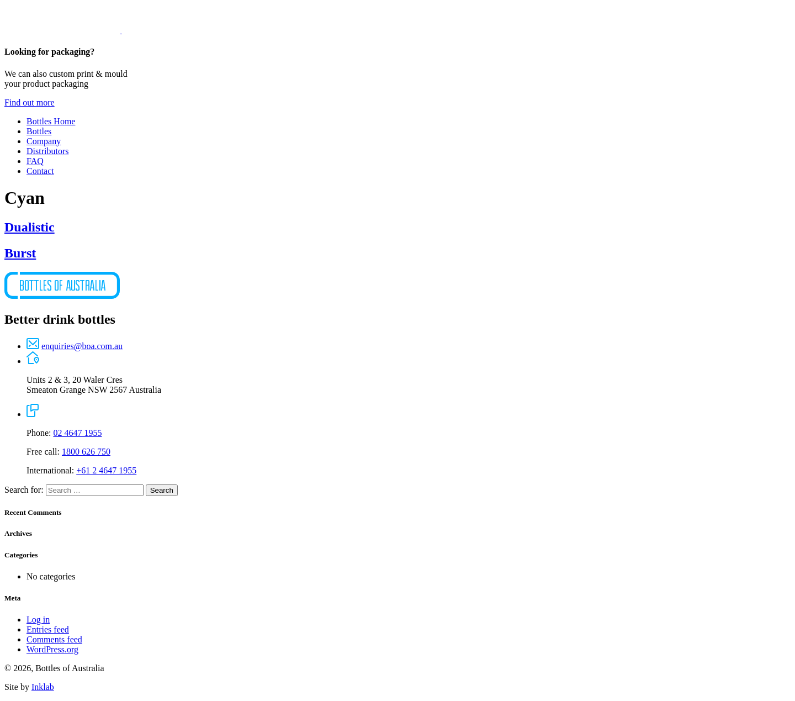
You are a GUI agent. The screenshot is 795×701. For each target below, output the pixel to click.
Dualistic (29, 227)
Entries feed (47, 629)
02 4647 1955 (77, 433)
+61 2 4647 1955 (106, 470)
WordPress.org (52, 649)
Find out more (29, 102)
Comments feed (54, 639)
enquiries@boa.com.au (82, 346)
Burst (20, 253)
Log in (38, 619)
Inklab (42, 687)
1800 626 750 (86, 451)
